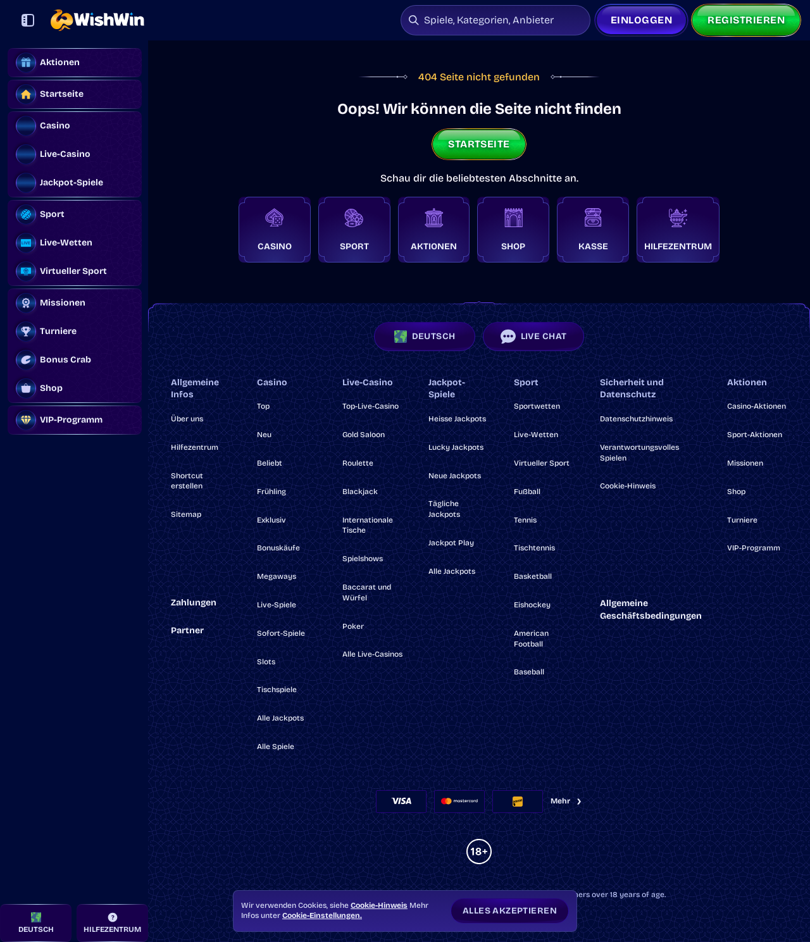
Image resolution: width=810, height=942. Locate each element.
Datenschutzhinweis (636, 418)
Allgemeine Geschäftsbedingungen (651, 609)
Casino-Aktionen (756, 406)
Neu (264, 434)
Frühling (271, 491)
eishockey (532, 604)
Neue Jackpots (454, 475)
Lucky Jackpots (455, 447)
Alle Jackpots (280, 718)
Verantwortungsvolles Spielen (639, 452)
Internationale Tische (367, 525)
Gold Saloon (363, 434)
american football (531, 638)
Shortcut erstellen (187, 481)
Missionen (745, 463)
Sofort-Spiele (281, 633)
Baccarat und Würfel (366, 592)
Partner (187, 630)
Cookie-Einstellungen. (322, 915)
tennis (525, 520)
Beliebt (269, 463)
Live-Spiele (276, 604)
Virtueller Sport (542, 463)
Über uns (187, 418)
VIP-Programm (753, 547)
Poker (353, 626)
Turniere (742, 520)
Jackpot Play (451, 542)
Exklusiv (271, 520)
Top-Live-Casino (370, 406)
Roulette (357, 463)
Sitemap (186, 514)
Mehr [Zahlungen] (567, 800)
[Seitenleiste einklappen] (27, 20)
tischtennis (534, 547)
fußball (527, 491)
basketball (533, 576)
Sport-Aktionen (754, 434)
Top (263, 406)
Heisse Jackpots (457, 418)
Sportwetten (537, 406)
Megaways (276, 576)
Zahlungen (193, 602)
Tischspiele (277, 689)
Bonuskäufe (278, 547)
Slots (266, 661)
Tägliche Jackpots (444, 509)
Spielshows (362, 558)
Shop (736, 491)
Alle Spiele (275, 746)
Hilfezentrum (194, 447)
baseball (529, 671)
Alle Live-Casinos (372, 654)
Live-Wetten (536, 434)
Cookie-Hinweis (628, 485)
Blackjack (360, 491)
